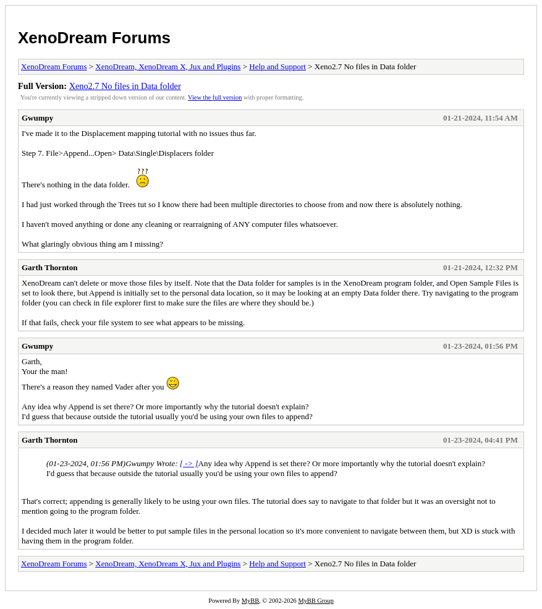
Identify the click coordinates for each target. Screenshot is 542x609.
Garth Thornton (49, 267)
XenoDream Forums (94, 37)
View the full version (215, 97)
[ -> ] (189, 463)
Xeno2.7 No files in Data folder (125, 86)
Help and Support (277, 66)
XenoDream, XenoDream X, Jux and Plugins (167, 66)
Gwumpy (37, 117)
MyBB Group (315, 600)
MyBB (250, 600)
